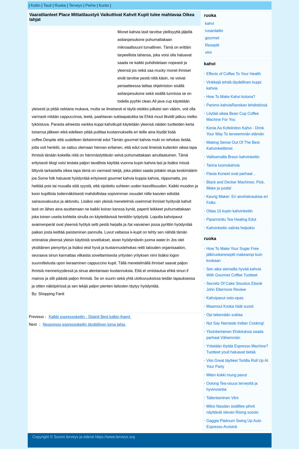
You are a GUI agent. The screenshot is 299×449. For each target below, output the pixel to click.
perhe (90, 5)
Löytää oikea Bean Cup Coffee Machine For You (232, 116)
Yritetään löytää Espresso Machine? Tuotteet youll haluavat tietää (237, 349)
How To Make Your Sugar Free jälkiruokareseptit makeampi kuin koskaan (234, 255)
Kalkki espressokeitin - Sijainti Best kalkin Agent (90, 317)
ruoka (60, 5)
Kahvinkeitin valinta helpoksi (230, 228)
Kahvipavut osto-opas (225, 298)
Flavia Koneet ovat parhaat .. (231, 174)
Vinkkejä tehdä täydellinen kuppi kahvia (233, 85)
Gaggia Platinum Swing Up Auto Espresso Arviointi (233, 424)
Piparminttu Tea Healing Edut (231, 219)
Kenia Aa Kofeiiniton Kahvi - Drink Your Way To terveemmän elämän (235, 131)
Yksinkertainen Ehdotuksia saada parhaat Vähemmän (235, 335)
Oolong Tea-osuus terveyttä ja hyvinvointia (232, 386)
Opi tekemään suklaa (224, 315)
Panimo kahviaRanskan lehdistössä (236, 105)
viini (208, 52)
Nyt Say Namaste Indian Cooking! (235, 323)
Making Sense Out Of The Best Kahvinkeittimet (233, 145)
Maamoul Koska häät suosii (230, 306)
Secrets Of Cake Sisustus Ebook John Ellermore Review (234, 286)
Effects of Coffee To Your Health (233, 74)
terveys (75, 5)
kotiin (35, 5)
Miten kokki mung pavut (226, 375)
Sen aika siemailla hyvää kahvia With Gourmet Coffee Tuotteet (233, 272)
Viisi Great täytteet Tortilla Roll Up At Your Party (237, 363)
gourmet (212, 38)
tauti (47, 5)
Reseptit (212, 45)
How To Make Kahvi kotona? (230, 97)
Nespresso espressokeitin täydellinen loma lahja (84, 324)
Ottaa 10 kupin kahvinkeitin (229, 211)
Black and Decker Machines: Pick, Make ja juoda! (235, 185)
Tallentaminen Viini (222, 398)
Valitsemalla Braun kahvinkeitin (232, 157)
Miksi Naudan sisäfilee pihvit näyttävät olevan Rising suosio (232, 409)
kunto (104, 5)
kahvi (209, 23)
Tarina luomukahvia (223, 165)
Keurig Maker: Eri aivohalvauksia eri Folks (237, 200)
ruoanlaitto (214, 31)
